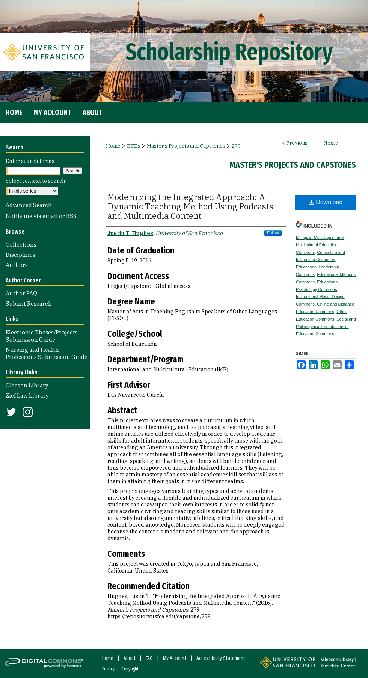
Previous (297, 143)
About (130, 658)
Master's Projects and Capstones (186, 146)
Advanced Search (29, 205)
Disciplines (20, 254)
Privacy (108, 669)
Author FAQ (21, 293)
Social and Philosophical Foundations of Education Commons (326, 326)
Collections (21, 244)
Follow (273, 233)
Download (326, 202)
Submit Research (29, 303)
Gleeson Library (27, 385)
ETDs (133, 146)
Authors (17, 264)
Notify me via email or (41, 216)
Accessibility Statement (220, 658)
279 (236, 146)
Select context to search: (36, 181)
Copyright (130, 669)
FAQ (149, 658)
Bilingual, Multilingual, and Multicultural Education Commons (320, 245)
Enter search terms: (31, 161)
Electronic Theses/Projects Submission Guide (42, 336)
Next (329, 143)
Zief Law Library (27, 395)
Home (113, 146)
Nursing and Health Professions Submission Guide (46, 353)
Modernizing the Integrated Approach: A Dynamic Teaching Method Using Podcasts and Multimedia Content (190, 206)
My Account (174, 658)
